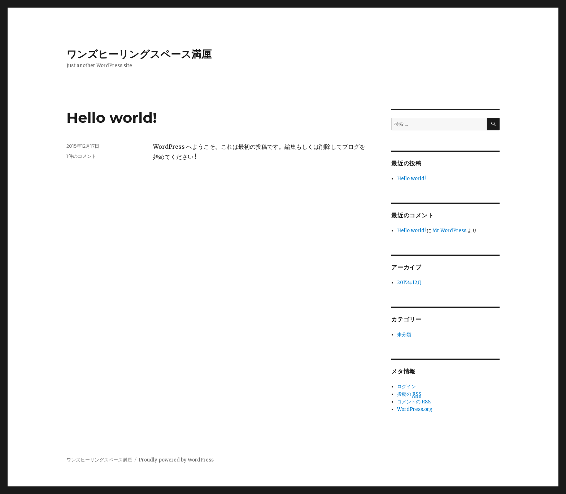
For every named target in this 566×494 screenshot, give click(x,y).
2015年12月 (409, 283)
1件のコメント (81, 156)
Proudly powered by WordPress (176, 460)
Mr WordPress (449, 231)
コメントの (414, 402)
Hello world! (111, 117)
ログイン (406, 387)
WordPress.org (414, 409)
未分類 (404, 335)
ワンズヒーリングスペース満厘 (139, 54)
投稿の (409, 394)
